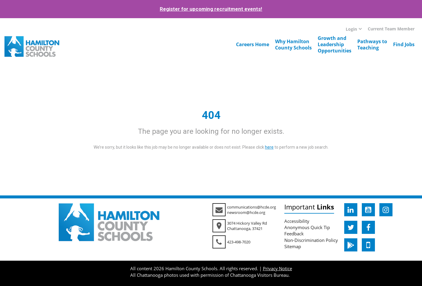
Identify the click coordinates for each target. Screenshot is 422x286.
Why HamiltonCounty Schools (293, 44)
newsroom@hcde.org (246, 212)
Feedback (294, 234)
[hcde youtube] (368, 209)
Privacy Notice (277, 268)
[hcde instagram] (385, 209)
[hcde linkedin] (350, 209)
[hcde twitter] (350, 227)
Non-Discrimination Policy (311, 240)
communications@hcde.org (251, 207)
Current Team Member (391, 29)
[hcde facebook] (368, 227)
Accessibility (296, 221)
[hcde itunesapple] (368, 244)
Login (351, 29)
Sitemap (292, 246)
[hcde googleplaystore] (350, 244)
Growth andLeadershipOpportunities (334, 44)
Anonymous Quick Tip (307, 227)
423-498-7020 (238, 242)
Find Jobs (404, 44)
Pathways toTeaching (372, 44)
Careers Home (252, 44)
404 (211, 115)
